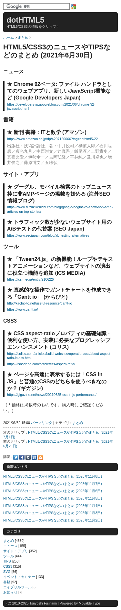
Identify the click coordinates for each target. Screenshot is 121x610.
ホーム (8, 37)
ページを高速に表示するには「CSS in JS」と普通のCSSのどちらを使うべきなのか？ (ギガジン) (56, 381)
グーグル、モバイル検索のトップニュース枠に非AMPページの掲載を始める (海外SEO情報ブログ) (59, 193)
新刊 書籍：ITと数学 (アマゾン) (50, 132)
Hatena (34, 457)
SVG (7, 572)
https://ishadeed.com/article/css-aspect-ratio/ (41, 364)
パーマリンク (41, 423)
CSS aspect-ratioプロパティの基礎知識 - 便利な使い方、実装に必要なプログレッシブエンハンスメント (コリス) (58, 340)
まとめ (23, 37)
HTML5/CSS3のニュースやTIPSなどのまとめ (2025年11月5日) (52, 498)
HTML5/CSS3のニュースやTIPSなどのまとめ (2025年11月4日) (52, 506)
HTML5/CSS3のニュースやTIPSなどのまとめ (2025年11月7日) (52, 484)
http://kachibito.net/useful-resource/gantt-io (39, 303)
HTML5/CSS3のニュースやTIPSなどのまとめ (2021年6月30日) (57, 51)
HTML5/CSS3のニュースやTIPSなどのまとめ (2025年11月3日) (52, 513)
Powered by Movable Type (80, 603)
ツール (8, 556)
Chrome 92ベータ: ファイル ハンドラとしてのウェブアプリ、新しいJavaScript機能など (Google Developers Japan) (59, 91)
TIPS (7, 561)
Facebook (22, 457)
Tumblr (28, 457)
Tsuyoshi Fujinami (43, 603)
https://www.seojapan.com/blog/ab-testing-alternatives (48, 235)
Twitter (15, 457)
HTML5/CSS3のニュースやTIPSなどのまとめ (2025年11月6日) (52, 491)
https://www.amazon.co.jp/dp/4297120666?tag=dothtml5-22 (52, 139)
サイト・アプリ (15, 551)
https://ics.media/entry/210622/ (30, 279)
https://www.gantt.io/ (22, 309)
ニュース (10, 546)
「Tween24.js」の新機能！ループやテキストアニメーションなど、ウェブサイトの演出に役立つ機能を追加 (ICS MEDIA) (60, 266)
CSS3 (7, 566)
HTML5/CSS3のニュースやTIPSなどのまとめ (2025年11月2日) (52, 520)
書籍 (6, 582)
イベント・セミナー (19, 577)
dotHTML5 (25, 20)
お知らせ (10, 592)
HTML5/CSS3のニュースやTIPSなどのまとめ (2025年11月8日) (52, 476)
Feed (40, 457)
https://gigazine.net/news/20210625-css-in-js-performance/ (51, 395)
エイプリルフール (17, 587)
